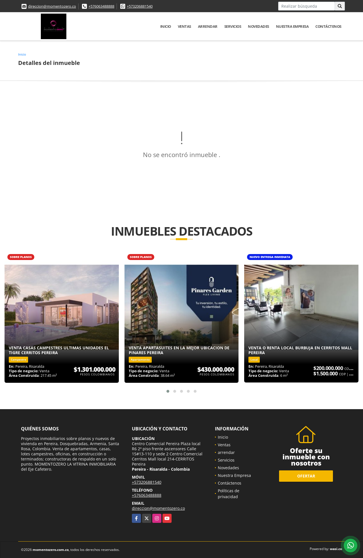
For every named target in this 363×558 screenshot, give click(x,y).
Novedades (258, 26)
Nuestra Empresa (292, 26)
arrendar (208, 26)
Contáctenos (328, 26)
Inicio (165, 26)
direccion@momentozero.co (52, 6)
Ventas (184, 26)
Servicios (232, 26)
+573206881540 (140, 6)
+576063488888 (101, 6)
